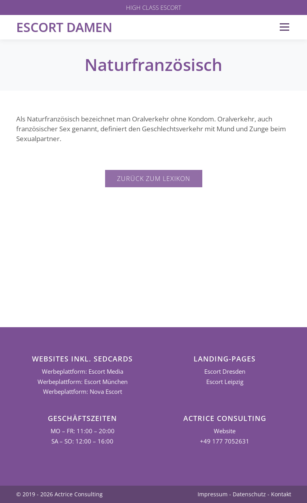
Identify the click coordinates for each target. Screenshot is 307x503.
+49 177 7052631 (224, 441)
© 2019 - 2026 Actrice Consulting (59, 494)
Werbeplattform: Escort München (83, 382)
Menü (284, 27)
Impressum (213, 494)
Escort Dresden (224, 371)
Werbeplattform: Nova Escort (82, 392)
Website (224, 431)
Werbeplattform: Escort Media (82, 371)
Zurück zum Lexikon (153, 178)
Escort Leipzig (224, 382)
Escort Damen (64, 27)
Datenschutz (249, 494)
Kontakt (281, 494)
